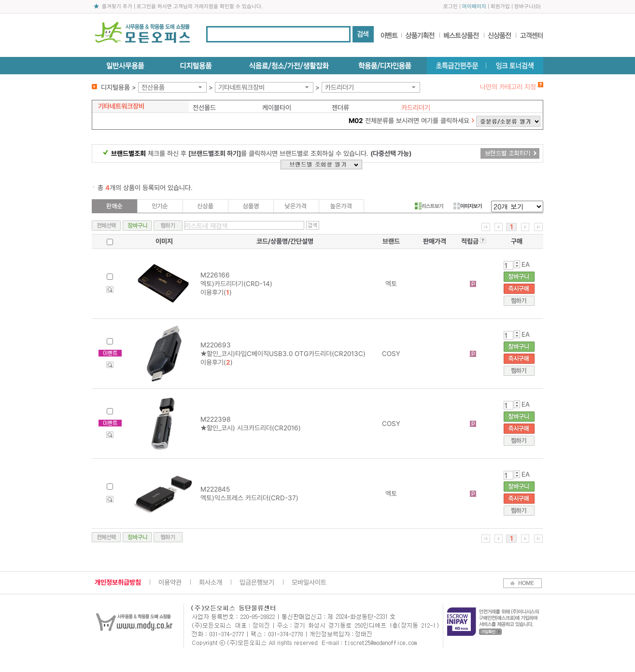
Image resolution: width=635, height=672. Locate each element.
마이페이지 (474, 6)
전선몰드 (204, 107)
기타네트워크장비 (241, 87)
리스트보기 (429, 206)
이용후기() (216, 292)
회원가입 (500, 6)
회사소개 (210, 582)
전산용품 (153, 87)
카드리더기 (339, 87)
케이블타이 (276, 107)
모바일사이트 (309, 582)
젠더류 (340, 107)
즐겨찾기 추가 (117, 6)
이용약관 (170, 582)
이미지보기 (467, 206)
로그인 (450, 6)
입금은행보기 (257, 582)
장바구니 (524, 6)
